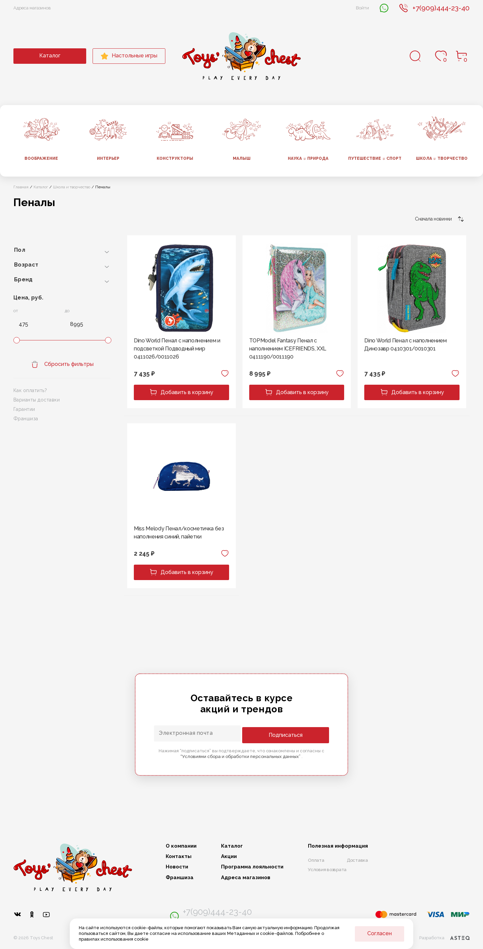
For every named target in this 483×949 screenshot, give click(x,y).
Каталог (49, 55)
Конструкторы (175, 158)
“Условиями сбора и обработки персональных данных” (241, 755)
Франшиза (25, 418)
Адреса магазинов (32, 7)
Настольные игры (129, 56)
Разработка (444, 934)
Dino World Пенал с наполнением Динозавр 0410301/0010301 (405, 344)
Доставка (357, 860)
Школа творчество (442, 158)
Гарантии (24, 409)
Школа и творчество (71, 187)
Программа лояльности (252, 867)
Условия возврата (327, 869)
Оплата (316, 860)
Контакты (179, 856)
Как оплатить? (30, 390)
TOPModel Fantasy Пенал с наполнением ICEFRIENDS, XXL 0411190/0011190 (287, 348)
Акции (229, 856)
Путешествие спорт (374, 158)
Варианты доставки (36, 399)
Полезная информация (338, 846)
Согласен (379, 933)
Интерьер (108, 158)
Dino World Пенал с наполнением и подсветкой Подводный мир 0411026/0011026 (177, 348)
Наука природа (308, 158)
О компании (181, 846)
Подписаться (302, 734)
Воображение (41, 158)
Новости (177, 867)
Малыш (242, 158)
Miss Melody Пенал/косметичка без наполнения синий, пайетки (179, 532)
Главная (21, 187)
